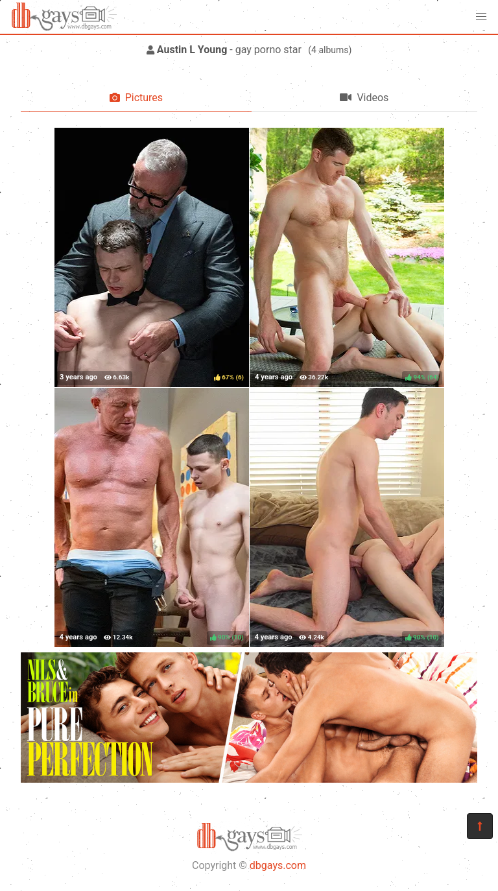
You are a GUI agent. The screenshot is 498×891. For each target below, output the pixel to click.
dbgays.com (278, 865)
